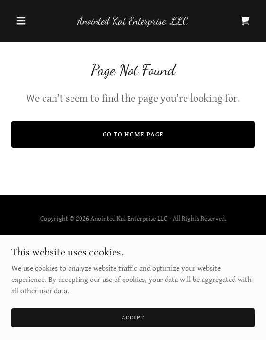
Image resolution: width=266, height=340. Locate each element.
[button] (29, 20)
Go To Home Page (133, 134)
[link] (132, 21)
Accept (133, 317)
